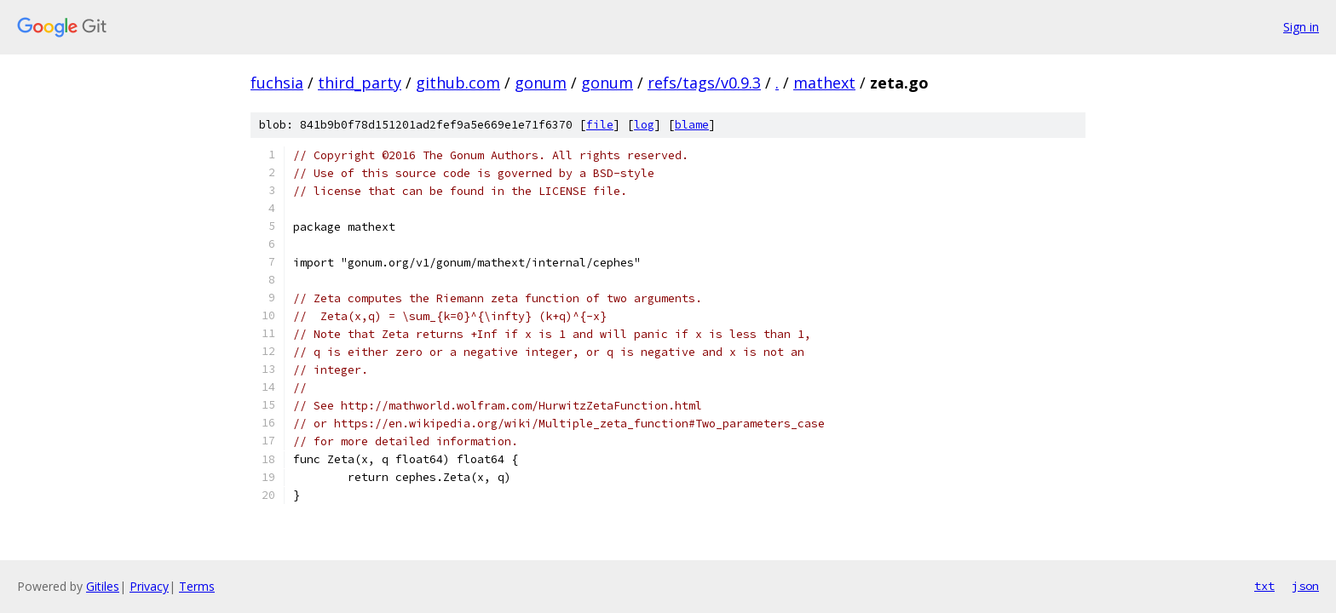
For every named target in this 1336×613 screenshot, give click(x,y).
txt (1264, 585)
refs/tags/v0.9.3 (704, 82)
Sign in (1301, 27)
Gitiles (102, 586)
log (644, 124)
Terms (197, 586)
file (599, 124)
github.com (458, 82)
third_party (359, 82)
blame (692, 124)
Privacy (149, 586)
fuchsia (276, 82)
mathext (824, 82)
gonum (541, 82)
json (1305, 585)
